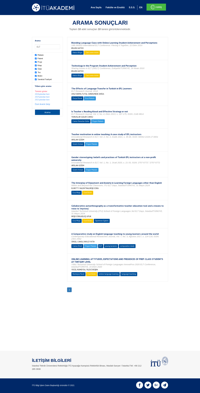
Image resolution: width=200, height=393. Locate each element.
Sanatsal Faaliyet (45, 79)
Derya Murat (77, 98)
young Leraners (111, 246)
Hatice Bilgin (77, 52)
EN (140, 7)
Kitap (40, 65)
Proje (40, 62)
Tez (39, 72)
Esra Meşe (76, 192)
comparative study (127, 246)
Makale (41, 55)
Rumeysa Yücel (78, 274)
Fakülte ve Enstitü (115, 7)
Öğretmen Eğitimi (101, 221)
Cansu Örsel (77, 246)
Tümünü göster (41, 91)
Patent (40, 58)
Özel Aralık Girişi (42, 104)
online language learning (108, 274)
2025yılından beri (42, 97)
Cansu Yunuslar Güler (81, 121)
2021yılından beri (42, 99)
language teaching (129, 274)
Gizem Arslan (78, 144)
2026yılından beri (42, 94)
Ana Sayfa (96, 7)
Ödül (40, 69)
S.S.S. (132, 7)
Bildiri (40, 76)
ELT (100, 246)
